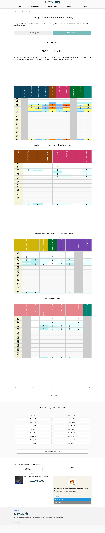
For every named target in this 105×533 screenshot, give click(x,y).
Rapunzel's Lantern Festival (31, 91)
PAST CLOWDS (47, 469)
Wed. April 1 (72, 422)
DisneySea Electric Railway (86, 156)
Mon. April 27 (33, 425)
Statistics (68, 6)
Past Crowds (83, 6)
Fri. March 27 (72, 439)
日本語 (56, 496)
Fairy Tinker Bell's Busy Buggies (45, 92)
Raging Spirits (80, 89)
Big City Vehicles (67, 154)
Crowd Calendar (35, 6)
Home (19, 6)
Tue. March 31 (71, 425)
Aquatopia (35, 241)
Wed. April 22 (33, 443)
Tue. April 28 (33, 418)
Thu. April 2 (72, 418)
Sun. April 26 (33, 429)
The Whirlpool (78, 307)
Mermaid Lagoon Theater (26, 309)
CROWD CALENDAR (28, 469)
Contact (59, 502)
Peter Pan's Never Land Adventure (38, 93)
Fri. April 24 (33, 436)
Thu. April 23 (33, 439)
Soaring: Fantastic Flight (52, 91)
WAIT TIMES (37, 469)
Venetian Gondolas (37, 155)
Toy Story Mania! (66, 89)
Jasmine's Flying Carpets (69, 244)
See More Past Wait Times (52, 451)
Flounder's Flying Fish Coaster (43, 310)
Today (71, 387)
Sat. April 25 (33, 432)
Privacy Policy (16, 510)
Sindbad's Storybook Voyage (78, 245)
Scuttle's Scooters (52, 308)
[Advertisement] (53, 73)
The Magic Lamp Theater (61, 244)
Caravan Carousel (87, 243)
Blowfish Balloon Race (69, 308)
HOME (18, 469)
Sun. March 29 (71, 432)
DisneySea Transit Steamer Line (28, 157)
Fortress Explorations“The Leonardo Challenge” (47, 160)
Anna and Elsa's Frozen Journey (24, 92)
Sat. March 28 (71, 436)
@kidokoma (60, 499)
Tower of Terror (59, 89)
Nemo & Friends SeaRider (26, 244)
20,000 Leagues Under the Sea (87, 310)
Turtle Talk (57, 153)
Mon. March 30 (71, 429)
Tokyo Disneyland (33, 33)
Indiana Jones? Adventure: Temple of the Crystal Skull (73, 97)
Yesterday (34, 387)
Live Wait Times (52, 6)
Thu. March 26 (71, 443)
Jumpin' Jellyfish (61, 307)
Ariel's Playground (35, 308)
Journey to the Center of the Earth (87, 93)
